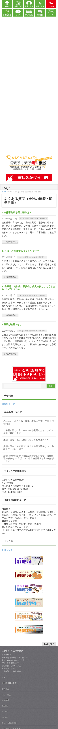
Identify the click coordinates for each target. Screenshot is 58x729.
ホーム (4, 677)
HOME (4, 192)
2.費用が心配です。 (12, 324)
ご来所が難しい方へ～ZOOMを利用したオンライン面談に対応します (28, 431)
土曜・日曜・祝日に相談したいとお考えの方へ (26, 440)
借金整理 (5, 700)
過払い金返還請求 (9, 723)
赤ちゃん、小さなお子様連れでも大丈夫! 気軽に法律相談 (28, 422)
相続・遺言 (6, 695)
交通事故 (5, 689)
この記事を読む (10, 242)
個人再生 (5, 711)
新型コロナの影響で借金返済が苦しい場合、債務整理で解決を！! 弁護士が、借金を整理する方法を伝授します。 (28, 458)
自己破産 (5, 717)
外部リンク (7, 550)
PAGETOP (49, 644)
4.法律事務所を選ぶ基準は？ (17, 212)
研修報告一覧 (8, 404)
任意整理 (5, 706)
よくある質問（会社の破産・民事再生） (33, 218)
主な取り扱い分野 (9, 683)
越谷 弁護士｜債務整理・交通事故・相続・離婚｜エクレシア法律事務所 (29, 150)
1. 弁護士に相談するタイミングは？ (20, 251)
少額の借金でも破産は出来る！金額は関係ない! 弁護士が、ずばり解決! (28, 447)
